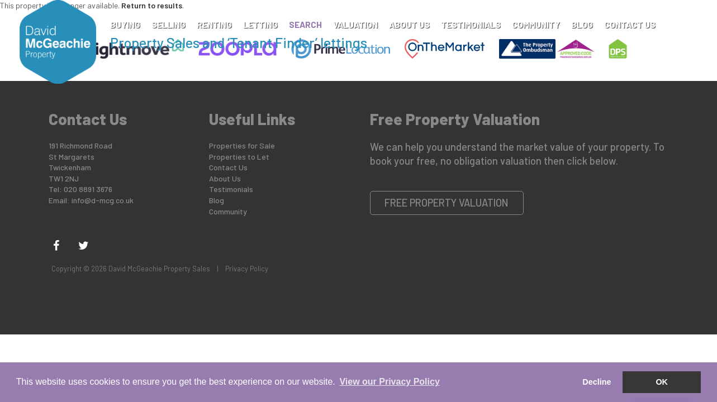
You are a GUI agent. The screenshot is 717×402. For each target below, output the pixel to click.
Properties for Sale (242, 145)
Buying (125, 25)
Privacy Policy (246, 268)
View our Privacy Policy (389, 381)
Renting (214, 25)
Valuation (355, 25)
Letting (260, 25)
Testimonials (471, 25)
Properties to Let (239, 156)
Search (305, 25)
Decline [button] (596, 381)
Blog (582, 25)
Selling (168, 25)
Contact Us (630, 25)
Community (536, 25)
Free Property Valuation (446, 203)
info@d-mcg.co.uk (103, 200)
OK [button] (662, 381)
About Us (409, 25)
